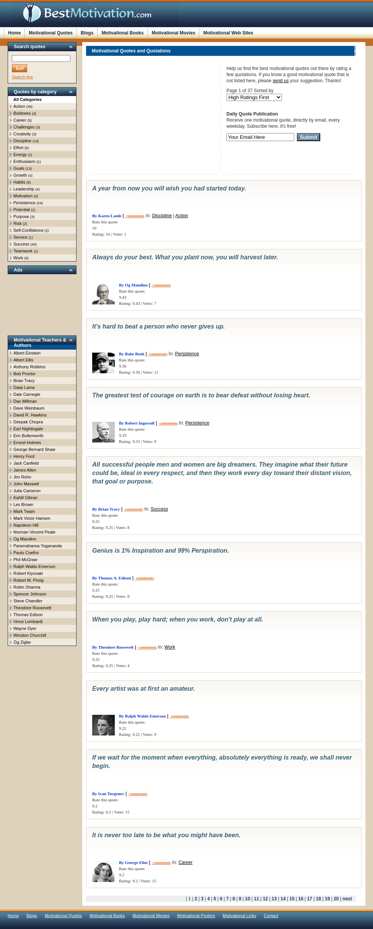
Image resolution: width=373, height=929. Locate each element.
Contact (271, 915)
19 (327, 898)
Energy (20, 154)
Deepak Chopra (28, 422)
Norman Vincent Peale (34, 532)
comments (134, 215)
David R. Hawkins (30, 415)
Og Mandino (24, 539)
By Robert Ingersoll (137, 423)
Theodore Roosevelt (32, 607)
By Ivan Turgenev (108, 793)
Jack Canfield (26, 463)
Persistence (24, 202)
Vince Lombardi (27, 621)
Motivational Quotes (51, 33)
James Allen (24, 470)
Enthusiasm (24, 161)
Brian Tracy (24, 380)
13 (274, 898)
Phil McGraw (25, 559)
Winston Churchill (29, 635)
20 (336, 898)
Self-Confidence (28, 230)
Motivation (23, 196)
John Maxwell (26, 484)
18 (318, 898)
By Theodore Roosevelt (113, 647)
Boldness (22, 113)
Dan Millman (25, 401)
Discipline (22, 140)
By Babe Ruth (131, 353)
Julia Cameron (27, 490)
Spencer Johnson (29, 594)
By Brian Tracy (106, 509)
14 (282, 898)
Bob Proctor (24, 373)
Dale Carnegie (26, 394)
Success (21, 244)
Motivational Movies (173, 33)
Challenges (23, 127)
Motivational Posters (196, 915)
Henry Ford (23, 456)
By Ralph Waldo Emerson (142, 716)
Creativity (22, 134)
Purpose (21, 216)
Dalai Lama (24, 387)
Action (19, 106)
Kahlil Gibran (25, 497)
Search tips (22, 77)
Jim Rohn (22, 477)
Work (18, 257)
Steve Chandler (27, 601)
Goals (18, 168)
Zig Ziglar (22, 642)
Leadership (23, 189)
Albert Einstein (27, 353)
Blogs (87, 33)
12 (265, 898)
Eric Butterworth (28, 435)
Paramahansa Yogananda (37, 545)
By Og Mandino (133, 285)
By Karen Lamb (106, 215)
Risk (17, 223)
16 (300, 898)
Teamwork (23, 251)
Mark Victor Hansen (31, 518)
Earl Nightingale (28, 428)
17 (309, 898)
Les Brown (23, 504)
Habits (19, 182)
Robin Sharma (26, 587)
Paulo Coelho (26, 552)
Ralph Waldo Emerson (34, 566)
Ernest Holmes (27, 442)
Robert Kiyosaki (28, 573)
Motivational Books (122, 33)
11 (256, 898)
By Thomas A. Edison (111, 578)
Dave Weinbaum (28, 408)
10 (247, 898)
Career (19, 120)
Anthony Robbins (29, 366)
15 (291, 898)
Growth (20, 175)
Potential (21, 209)
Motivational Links (239, 915)
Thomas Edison (27, 614)
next (347, 898)
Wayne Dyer (24, 628)
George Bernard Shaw (34, 449)
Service (20, 237)
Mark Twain (24, 511)
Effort (18, 147)
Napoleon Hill (25, 525)
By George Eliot (133, 862)
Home (14, 33)
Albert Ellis (23, 360)
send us (281, 80)
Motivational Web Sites (228, 33)
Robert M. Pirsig (28, 580)
